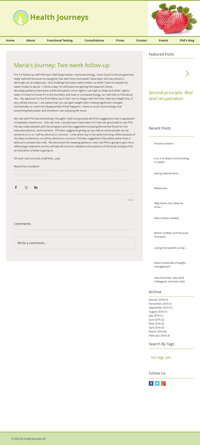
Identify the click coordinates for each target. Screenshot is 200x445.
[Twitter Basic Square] (157, 383)
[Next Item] (187, 73)
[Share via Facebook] (16, 187)
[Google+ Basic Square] (163, 383)
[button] (174, 18)
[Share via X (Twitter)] (26, 187)
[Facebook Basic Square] (151, 383)
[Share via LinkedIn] (36, 187)
